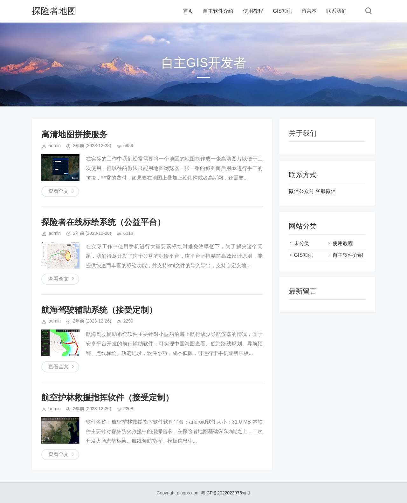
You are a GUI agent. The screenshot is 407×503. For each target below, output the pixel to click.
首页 (188, 11)
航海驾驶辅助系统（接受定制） (99, 310)
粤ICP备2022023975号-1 (226, 492)
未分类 (301, 243)
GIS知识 (282, 11)
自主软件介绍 (218, 11)
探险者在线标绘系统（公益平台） (103, 222)
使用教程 (253, 11)
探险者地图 (54, 11)
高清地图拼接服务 (74, 134)
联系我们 (336, 11)
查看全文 (58, 191)
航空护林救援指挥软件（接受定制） (107, 397)
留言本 (309, 11)
